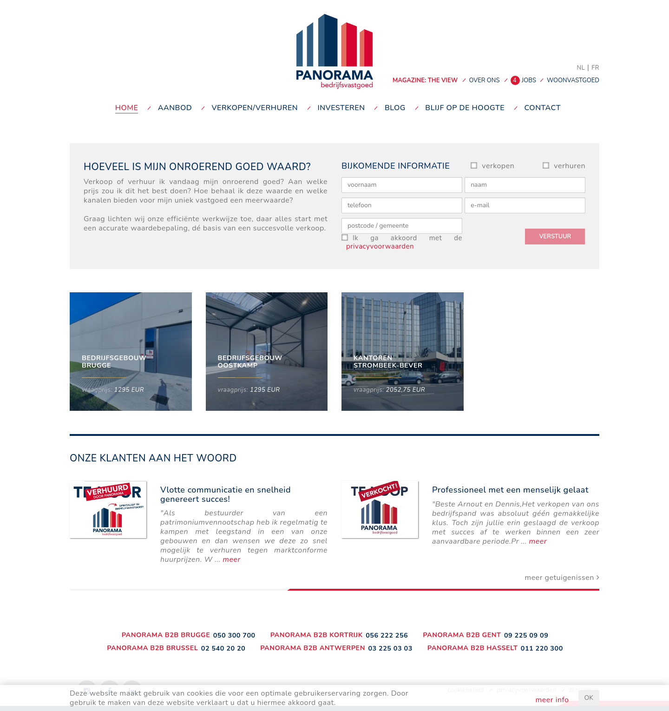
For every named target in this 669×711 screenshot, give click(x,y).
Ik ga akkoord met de (404, 242)
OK (589, 697)
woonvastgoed (573, 80)
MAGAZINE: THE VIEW (425, 80)
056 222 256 (387, 635)
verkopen (498, 166)
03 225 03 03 (390, 648)
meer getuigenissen (562, 577)
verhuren (569, 166)
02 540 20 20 (223, 648)
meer (231, 559)
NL (581, 68)
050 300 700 (234, 635)
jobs (524, 80)
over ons (484, 80)
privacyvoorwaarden (380, 246)
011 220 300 (542, 648)
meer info (552, 700)
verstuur (555, 236)
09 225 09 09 (526, 635)
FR (595, 68)
